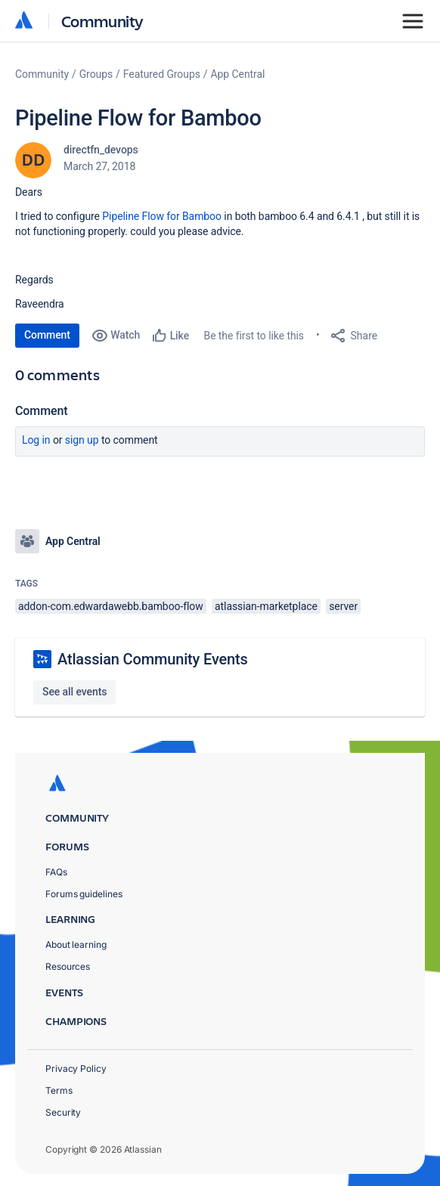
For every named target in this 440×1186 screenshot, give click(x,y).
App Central (238, 74)
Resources (67, 966)
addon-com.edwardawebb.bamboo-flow (110, 606)
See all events (74, 692)
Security (63, 1112)
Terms (59, 1090)
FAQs (56, 872)
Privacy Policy (76, 1068)
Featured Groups (161, 74)
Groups (96, 74)
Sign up (82, 440)
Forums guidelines (83, 894)
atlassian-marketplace (266, 606)
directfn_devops (101, 150)
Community (102, 21)
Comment (47, 335)
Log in (36, 440)
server (343, 606)
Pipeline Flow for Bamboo (162, 216)
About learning (76, 944)
